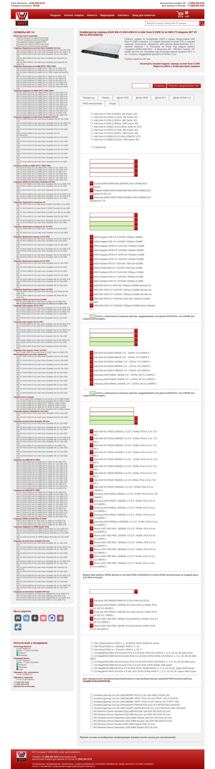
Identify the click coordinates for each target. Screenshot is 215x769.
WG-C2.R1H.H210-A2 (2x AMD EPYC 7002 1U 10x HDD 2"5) (42, 93)
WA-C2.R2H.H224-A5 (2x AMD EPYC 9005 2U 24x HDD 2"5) (41, 517)
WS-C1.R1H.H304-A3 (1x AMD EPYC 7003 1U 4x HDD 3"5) (41, 78)
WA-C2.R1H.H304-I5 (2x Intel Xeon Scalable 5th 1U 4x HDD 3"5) (43, 561)
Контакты (123, 15)
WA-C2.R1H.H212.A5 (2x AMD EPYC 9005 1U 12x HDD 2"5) (41, 504)
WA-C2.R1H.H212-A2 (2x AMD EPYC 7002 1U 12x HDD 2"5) (41, 168)
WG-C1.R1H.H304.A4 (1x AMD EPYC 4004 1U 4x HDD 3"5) (41, 488)
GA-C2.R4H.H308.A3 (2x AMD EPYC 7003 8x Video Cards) (41, 403)
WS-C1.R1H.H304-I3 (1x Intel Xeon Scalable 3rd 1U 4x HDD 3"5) (43, 50)
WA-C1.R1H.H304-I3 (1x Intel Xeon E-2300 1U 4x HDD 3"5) (41, 304)
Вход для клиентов (144, 15)
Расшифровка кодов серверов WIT (31, 42)
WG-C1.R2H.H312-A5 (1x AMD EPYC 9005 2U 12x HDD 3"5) (42, 498)
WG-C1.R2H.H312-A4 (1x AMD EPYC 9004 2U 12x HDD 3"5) (42, 468)
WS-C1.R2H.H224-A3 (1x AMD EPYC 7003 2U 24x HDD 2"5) (41, 85)
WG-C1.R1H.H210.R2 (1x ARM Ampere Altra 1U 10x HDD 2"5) (42, 529)
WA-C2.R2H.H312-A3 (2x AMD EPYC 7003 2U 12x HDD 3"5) (41, 178)
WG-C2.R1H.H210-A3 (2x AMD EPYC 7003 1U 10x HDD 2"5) (42, 95)
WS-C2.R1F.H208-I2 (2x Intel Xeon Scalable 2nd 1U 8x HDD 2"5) (43, 239)
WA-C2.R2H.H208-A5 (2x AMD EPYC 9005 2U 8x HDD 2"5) (41, 515)
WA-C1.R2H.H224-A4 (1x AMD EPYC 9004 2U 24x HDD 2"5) (41, 476)
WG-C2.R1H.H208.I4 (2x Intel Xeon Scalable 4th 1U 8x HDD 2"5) (43, 440)
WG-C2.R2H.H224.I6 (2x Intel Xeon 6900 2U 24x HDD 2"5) (40, 596)
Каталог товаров (73, 15)
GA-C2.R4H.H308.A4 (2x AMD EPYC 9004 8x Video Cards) (41, 405)
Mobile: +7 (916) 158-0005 (27, 650)
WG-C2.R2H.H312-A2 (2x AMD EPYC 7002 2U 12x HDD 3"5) (42, 97)
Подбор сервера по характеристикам (32, 38)
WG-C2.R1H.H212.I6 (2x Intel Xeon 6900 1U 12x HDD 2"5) (40, 600)
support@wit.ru (29, 679)
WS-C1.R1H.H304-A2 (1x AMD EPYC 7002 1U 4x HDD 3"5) (41, 68)
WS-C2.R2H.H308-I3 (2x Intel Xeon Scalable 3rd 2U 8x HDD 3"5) (43, 52)
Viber (19, 669)
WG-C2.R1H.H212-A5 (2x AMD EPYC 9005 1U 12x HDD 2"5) (42, 496)
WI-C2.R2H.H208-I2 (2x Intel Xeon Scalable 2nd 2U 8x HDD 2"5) (43, 330)
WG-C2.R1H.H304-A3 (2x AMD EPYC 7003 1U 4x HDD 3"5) (41, 107)
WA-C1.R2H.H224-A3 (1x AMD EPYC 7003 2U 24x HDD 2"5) (41, 176)
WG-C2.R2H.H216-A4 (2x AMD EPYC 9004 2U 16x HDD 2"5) (42, 474)
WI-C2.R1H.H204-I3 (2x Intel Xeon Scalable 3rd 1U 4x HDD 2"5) (43, 312)
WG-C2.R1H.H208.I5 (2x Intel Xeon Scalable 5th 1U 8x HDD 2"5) (43, 547)
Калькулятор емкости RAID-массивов (32, 44)
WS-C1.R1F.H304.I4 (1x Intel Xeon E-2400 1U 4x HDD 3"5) (41, 446)
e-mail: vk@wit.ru (23, 660)
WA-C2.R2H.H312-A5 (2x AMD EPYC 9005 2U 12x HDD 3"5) (41, 511)
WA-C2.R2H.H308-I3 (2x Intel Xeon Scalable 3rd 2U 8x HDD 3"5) (43, 194)
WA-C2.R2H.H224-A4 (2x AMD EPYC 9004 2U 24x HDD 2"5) (41, 482)
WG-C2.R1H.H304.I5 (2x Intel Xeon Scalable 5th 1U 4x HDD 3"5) (43, 586)
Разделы (55, 15)
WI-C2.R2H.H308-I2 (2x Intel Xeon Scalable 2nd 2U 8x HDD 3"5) (43, 324)
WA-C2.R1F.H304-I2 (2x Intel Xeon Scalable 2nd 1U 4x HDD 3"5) (43, 184)
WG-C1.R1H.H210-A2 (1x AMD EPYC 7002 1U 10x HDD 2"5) (42, 101)
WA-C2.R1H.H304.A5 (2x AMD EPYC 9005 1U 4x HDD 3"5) (41, 508)
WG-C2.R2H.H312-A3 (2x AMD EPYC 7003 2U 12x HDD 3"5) (42, 103)
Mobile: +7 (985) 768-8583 (27, 662)
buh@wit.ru (27, 674)
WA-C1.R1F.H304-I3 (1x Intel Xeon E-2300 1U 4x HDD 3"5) (41, 302)
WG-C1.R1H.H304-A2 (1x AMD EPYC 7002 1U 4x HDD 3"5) (41, 113)
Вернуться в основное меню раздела (32, 46)
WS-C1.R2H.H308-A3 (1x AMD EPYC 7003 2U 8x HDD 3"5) (41, 80)
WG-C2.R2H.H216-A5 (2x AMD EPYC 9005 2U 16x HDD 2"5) (42, 502)
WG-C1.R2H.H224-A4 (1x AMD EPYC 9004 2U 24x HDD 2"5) (42, 472)
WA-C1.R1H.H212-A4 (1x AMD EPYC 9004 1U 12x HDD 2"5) (41, 464)
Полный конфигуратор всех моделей (32, 40)
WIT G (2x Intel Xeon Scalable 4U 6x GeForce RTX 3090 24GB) (42, 399)
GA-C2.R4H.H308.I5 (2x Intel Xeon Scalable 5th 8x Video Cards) (43, 409)
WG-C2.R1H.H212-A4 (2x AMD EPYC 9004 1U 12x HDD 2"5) (42, 486)
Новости (92, 15)
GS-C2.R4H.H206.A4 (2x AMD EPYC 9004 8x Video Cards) (41, 407)
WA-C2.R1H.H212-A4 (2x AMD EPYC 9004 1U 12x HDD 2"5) (41, 478)
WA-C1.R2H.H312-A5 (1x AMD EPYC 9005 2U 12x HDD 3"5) (41, 513)
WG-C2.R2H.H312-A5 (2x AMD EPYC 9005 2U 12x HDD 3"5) (42, 500)
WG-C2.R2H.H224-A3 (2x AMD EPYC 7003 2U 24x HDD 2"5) (42, 105)
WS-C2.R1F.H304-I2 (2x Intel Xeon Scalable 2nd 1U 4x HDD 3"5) (43, 249)
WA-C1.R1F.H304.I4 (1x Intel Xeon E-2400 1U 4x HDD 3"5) (41, 521)
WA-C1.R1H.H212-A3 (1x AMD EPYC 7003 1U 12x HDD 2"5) (41, 170)
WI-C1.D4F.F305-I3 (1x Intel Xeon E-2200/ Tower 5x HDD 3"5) (42, 352)
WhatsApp (21, 655)
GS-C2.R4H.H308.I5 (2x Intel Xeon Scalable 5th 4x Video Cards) (43, 401)
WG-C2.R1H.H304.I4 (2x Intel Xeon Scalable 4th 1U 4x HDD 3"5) (43, 437)
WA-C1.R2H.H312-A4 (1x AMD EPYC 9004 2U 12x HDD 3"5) (41, 466)
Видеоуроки (107, 15)
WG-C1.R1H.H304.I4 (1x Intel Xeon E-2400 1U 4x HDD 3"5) (41, 525)
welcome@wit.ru (72, 752)
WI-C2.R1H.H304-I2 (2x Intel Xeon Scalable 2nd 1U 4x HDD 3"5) (43, 308)
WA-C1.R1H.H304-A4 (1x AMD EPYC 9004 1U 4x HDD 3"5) (41, 462)
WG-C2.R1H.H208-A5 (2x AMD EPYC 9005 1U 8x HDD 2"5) (41, 492)
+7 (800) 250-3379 (21, 684)
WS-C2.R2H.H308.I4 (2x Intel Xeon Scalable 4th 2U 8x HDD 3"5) (43, 279)
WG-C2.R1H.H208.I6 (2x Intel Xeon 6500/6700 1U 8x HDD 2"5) (42, 594)
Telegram (21, 653)
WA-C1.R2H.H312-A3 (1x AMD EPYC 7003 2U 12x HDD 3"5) (41, 174)
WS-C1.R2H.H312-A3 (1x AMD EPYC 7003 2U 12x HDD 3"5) (41, 82)
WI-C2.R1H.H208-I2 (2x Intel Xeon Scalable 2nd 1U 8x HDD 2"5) (43, 310)
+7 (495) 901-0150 (21, 682)
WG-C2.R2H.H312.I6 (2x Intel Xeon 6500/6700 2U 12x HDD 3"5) (43, 598)
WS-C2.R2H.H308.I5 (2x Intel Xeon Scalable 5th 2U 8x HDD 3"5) (43, 575)
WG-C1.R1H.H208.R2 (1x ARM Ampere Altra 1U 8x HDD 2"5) (41, 531)
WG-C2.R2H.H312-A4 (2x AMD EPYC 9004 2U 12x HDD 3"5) (42, 470)
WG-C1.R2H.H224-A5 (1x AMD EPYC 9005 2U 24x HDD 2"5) (42, 494)
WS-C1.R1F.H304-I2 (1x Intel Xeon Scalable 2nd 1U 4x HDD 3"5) (43, 220)
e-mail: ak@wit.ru (23, 648)
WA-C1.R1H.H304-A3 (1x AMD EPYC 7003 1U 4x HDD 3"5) (41, 172)
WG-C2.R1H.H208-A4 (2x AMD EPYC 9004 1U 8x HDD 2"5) (41, 484)
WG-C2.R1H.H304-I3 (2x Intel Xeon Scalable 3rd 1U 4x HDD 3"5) (43, 123)
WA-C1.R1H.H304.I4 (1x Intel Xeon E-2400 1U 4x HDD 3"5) (41, 523)
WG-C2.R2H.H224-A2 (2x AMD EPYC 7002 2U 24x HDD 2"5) (42, 99)
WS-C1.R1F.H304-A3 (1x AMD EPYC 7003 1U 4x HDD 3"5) (41, 76)
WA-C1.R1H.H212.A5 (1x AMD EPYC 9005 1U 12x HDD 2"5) (41, 506)
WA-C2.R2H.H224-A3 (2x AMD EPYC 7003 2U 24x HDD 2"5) (41, 180)
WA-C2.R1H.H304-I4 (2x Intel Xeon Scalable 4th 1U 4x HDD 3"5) (43, 427)
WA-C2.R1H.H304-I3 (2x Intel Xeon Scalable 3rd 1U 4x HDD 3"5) (43, 196)
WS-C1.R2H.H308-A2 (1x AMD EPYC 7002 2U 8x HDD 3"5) (41, 70)
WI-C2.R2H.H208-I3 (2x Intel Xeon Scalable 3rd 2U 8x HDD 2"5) (43, 340)
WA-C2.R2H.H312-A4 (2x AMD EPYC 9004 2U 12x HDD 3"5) (41, 480)
